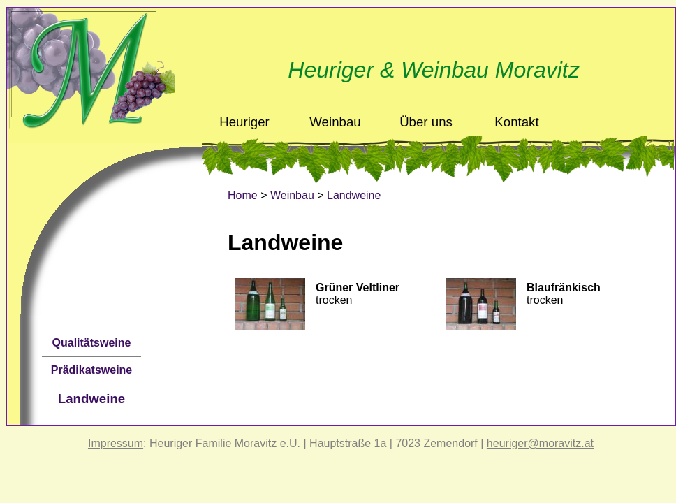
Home (243, 195)
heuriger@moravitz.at (540, 443)
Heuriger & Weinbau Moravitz (433, 69)
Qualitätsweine (91, 343)
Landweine (91, 398)
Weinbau (292, 195)
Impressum (115, 443)
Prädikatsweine (92, 370)
